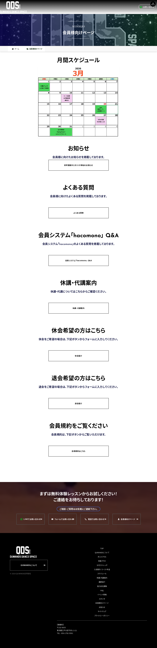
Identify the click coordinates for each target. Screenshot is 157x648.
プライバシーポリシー (102, 615)
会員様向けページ (101, 603)
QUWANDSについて (102, 552)
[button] (78, 103)
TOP (102, 548)
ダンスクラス (102, 557)
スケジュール (102, 573)
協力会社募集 (102, 586)
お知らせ (102, 607)
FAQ (102, 590)
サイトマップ (102, 611)
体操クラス (102, 561)
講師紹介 (102, 582)
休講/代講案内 (102, 578)
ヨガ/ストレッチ (102, 565)
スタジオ (102, 599)
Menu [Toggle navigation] (153, 4)
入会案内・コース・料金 (102, 569)
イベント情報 (102, 594)
